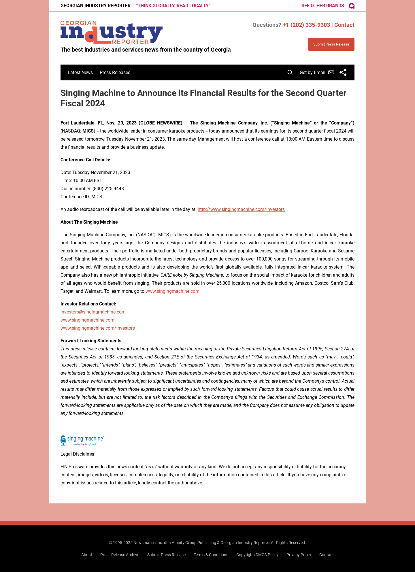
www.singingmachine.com (87, 320)
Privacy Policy (298, 554)
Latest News (80, 72)
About (86, 554)
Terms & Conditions (211, 554)
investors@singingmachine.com (93, 312)
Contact (344, 24)
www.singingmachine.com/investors (98, 328)
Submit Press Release (166, 554)
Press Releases (115, 72)
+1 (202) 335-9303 (306, 24)
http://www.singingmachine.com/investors (241, 209)
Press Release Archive (119, 554)
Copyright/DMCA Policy (257, 554)
